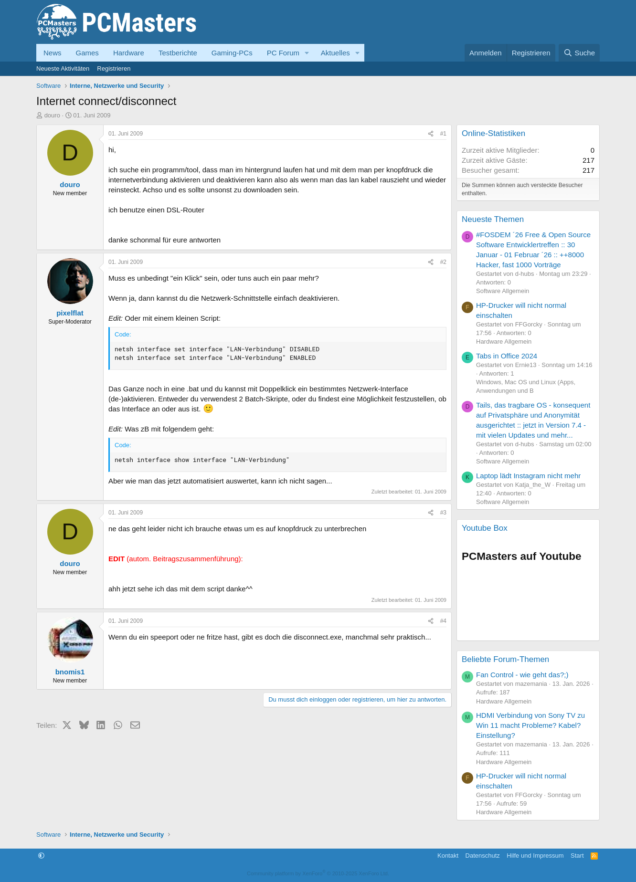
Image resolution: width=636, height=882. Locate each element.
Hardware (128, 53)
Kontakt (447, 855)
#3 (443, 512)
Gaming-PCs (232, 53)
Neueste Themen (493, 219)
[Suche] (579, 53)
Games (87, 53)
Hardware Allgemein (503, 341)
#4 (443, 621)
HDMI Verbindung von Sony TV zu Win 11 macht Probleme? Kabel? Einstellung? (530, 725)
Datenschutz (483, 855)
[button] (307, 53)
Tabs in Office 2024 (506, 356)
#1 (443, 133)
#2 (443, 262)
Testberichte (178, 53)
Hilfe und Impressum (535, 855)
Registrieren (113, 68)
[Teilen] (430, 133)
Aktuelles (335, 53)
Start (577, 855)
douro (52, 115)
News (52, 53)
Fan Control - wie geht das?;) (522, 675)
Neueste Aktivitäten (62, 68)
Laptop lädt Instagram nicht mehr (528, 476)
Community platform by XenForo (318, 873)
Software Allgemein (502, 290)
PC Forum (283, 53)
